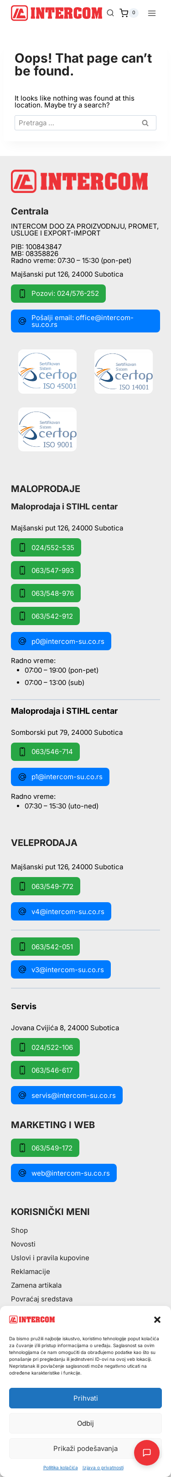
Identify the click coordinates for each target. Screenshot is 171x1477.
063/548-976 (46, 593)
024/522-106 (45, 1047)
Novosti (23, 1244)
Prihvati (85, 1398)
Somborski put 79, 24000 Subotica (67, 732)
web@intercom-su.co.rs (64, 1172)
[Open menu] (151, 13)
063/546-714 (45, 751)
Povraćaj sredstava (42, 1299)
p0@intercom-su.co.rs (61, 641)
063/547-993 (46, 570)
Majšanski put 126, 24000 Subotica (67, 274)
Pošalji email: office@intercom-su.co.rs (76, 321)
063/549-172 (45, 1147)
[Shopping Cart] (129, 13)
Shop (19, 1230)
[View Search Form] (110, 13)
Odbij (85, 1423)
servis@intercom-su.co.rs (67, 1095)
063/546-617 (45, 1070)
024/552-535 (46, 547)
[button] (157, 1319)
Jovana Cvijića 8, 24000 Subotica (65, 1027)
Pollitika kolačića (60, 1467)
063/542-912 (45, 616)
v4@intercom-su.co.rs (61, 911)
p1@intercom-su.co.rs (60, 776)
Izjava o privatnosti (103, 1467)
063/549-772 (45, 886)
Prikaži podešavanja (85, 1448)
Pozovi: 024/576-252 (58, 293)
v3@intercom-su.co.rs (61, 969)
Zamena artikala (36, 1285)
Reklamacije (30, 1271)
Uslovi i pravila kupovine (50, 1257)
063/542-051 (45, 946)
